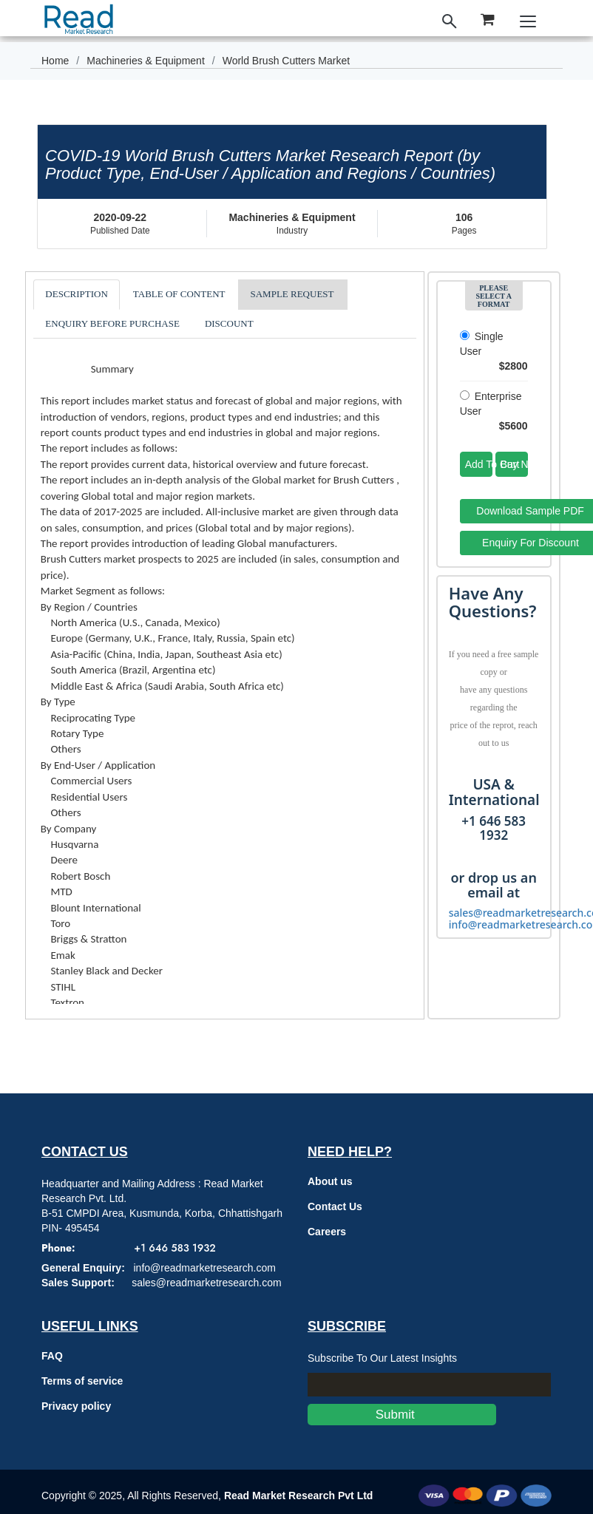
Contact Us (335, 1206)
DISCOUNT (229, 323)
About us (330, 1181)
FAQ (52, 1356)
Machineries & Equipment (146, 61)
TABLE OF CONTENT (179, 293)
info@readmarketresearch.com (204, 1268)
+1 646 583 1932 (174, 1247)
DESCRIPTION (76, 293)
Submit (402, 1415)
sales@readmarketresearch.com (207, 1283)
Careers (327, 1231)
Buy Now (514, 464)
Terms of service (82, 1381)
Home (55, 61)
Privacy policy (76, 1406)
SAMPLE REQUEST (291, 293)
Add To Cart (478, 464)
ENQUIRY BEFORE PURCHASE (112, 323)
